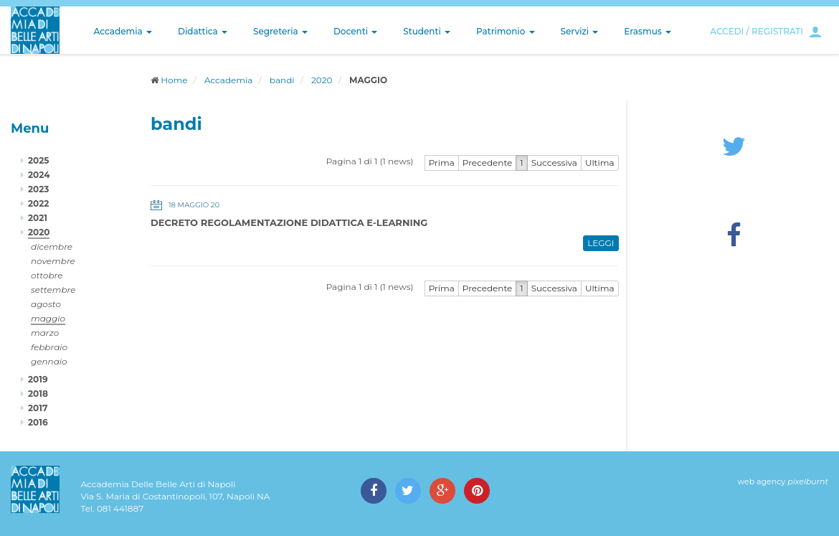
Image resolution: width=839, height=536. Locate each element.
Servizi (580, 31)
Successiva (554, 162)
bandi (282, 80)
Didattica (202, 31)
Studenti (426, 31)
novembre (53, 260)
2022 (38, 203)
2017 (37, 408)
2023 (38, 189)
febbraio (49, 347)
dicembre (51, 246)
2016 (38, 422)
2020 (321, 80)
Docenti (355, 31)
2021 (37, 217)
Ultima (600, 162)
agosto (46, 303)
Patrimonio (505, 31)
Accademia (123, 31)
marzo (45, 332)
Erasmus (647, 31)
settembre (53, 289)
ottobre (46, 275)
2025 (38, 160)
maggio (48, 318)
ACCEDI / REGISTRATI (756, 31)
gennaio (49, 361)
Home (174, 80)
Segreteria (280, 31)
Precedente (488, 162)
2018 (38, 393)
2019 (38, 379)
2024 (38, 174)
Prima (442, 162)
